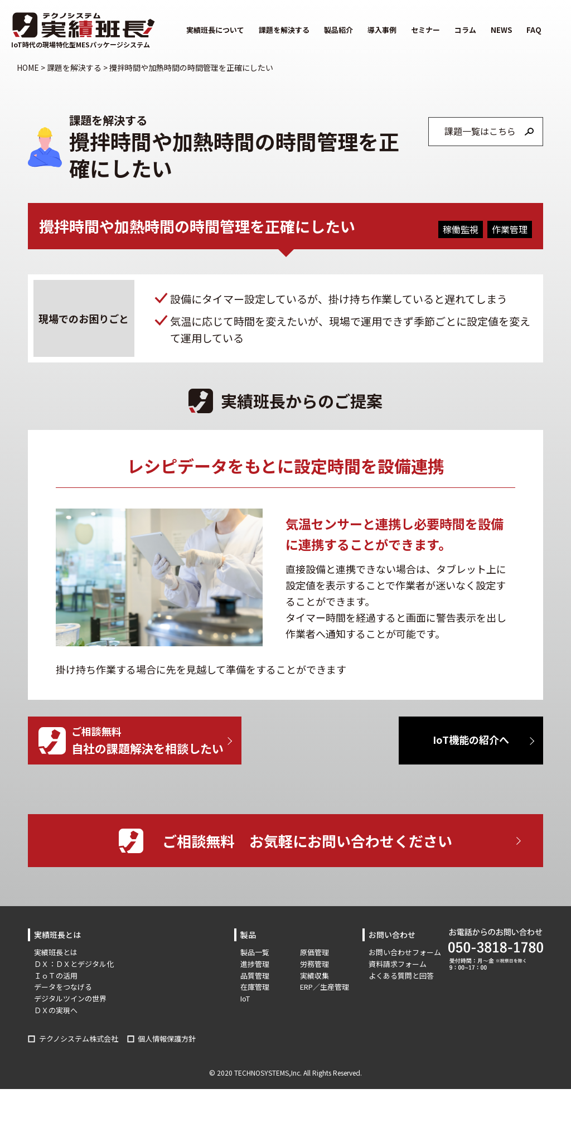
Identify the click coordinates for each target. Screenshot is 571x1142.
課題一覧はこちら (480, 131)
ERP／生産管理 (324, 986)
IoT (245, 998)
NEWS (501, 30)
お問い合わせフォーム (405, 952)
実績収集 (314, 975)
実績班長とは (56, 952)
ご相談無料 (156, 741)
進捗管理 (254, 964)
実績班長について (215, 30)
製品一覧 (254, 952)
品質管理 (254, 975)
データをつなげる (63, 986)
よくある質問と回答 (401, 975)
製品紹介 (338, 30)
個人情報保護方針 (167, 1038)
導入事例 (381, 30)
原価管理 (314, 952)
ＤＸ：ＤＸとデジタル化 (74, 964)
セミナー (425, 30)
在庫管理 (254, 986)
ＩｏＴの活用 (56, 975)
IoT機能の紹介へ (471, 739)
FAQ (533, 30)
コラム (465, 30)
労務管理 (314, 964)
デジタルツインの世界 (70, 998)
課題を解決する (284, 30)
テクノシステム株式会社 (78, 1038)
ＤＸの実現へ (56, 1010)
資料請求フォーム (398, 964)
